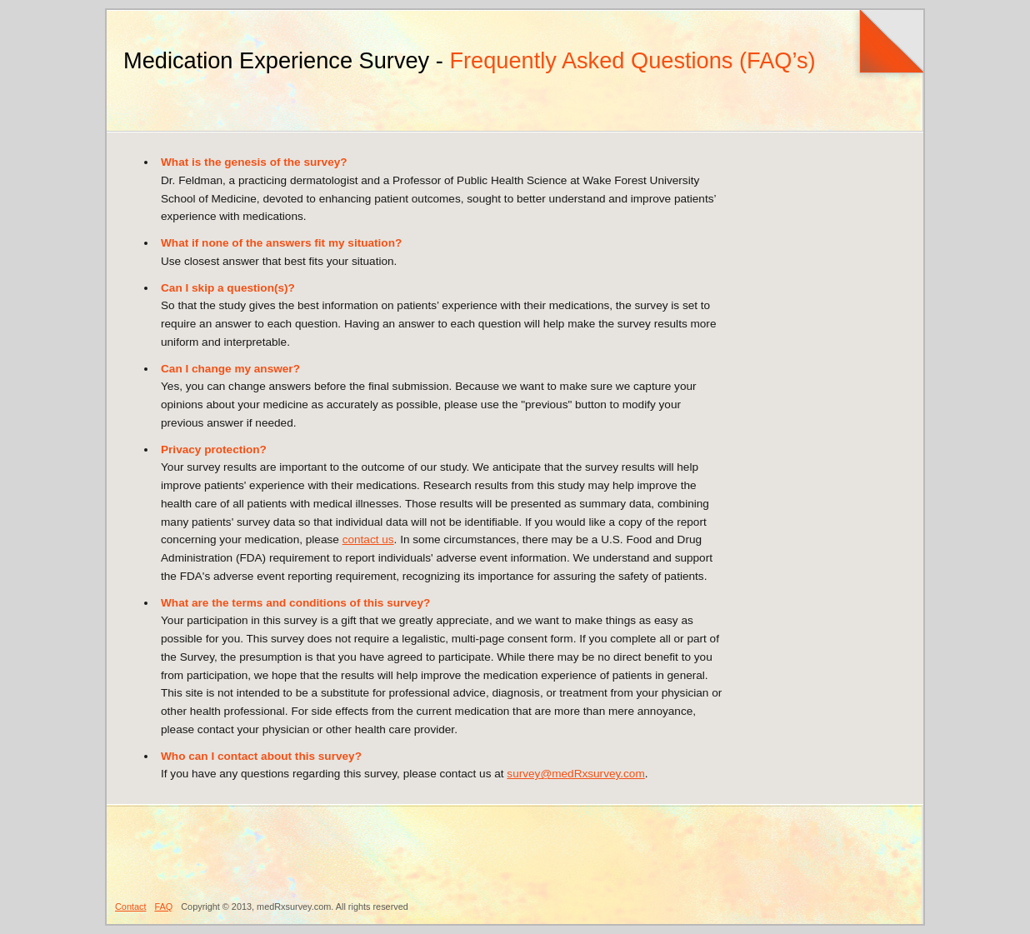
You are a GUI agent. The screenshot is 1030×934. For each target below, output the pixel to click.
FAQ (163, 907)
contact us (368, 539)
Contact (130, 907)
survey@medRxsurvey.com (575, 773)
